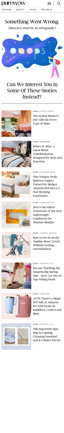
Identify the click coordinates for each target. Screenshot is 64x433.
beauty (20, 10)
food (33, 10)
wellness (46, 10)
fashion (6, 10)
